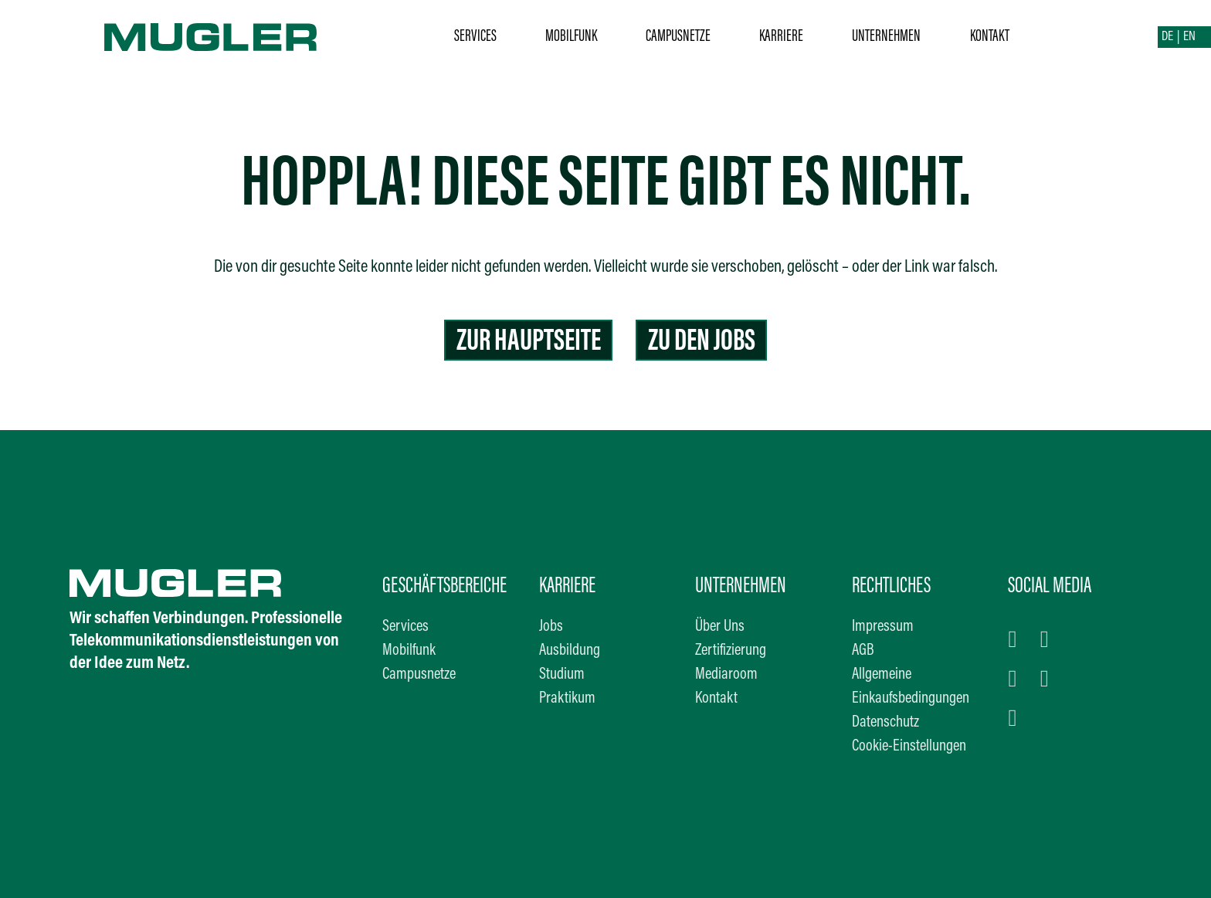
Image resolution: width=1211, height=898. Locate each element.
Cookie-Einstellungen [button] (909, 746)
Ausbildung (569, 651)
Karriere (781, 37)
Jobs (551, 627)
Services (475, 37)
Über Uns (720, 627)
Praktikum (567, 699)
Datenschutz (885, 722)
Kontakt (989, 37)
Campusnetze (678, 37)
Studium (562, 675)
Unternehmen (886, 37)
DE (1167, 37)
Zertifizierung (730, 651)
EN (1189, 37)
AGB (863, 651)
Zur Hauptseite (528, 342)
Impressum (883, 627)
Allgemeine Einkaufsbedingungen (910, 687)
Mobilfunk (571, 37)
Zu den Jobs (701, 342)
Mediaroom (726, 675)
